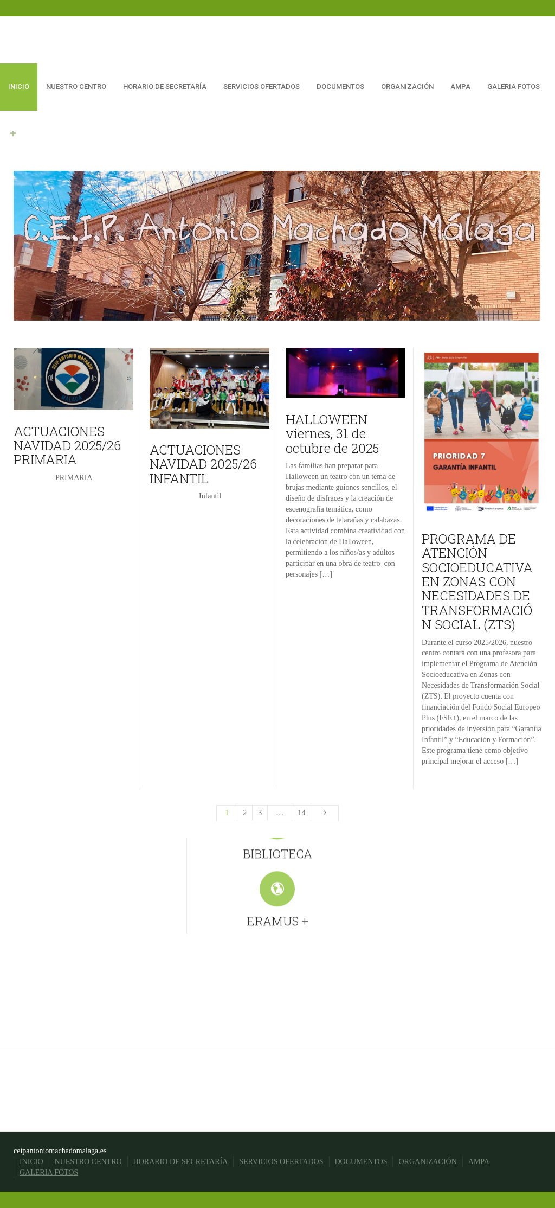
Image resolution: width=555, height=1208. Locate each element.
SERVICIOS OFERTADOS (261, 86)
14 (301, 813)
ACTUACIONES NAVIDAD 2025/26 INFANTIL (203, 464)
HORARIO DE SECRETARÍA (164, 86)
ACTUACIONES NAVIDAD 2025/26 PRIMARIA (67, 446)
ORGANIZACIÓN (407, 86)
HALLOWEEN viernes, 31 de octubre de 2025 (332, 434)
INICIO (18, 86)
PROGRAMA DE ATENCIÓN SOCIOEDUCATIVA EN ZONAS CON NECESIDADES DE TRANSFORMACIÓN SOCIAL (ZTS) (477, 581)
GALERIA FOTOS (513, 86)
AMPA (460, 86)
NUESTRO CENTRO (76, 86)
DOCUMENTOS (340, 86)
